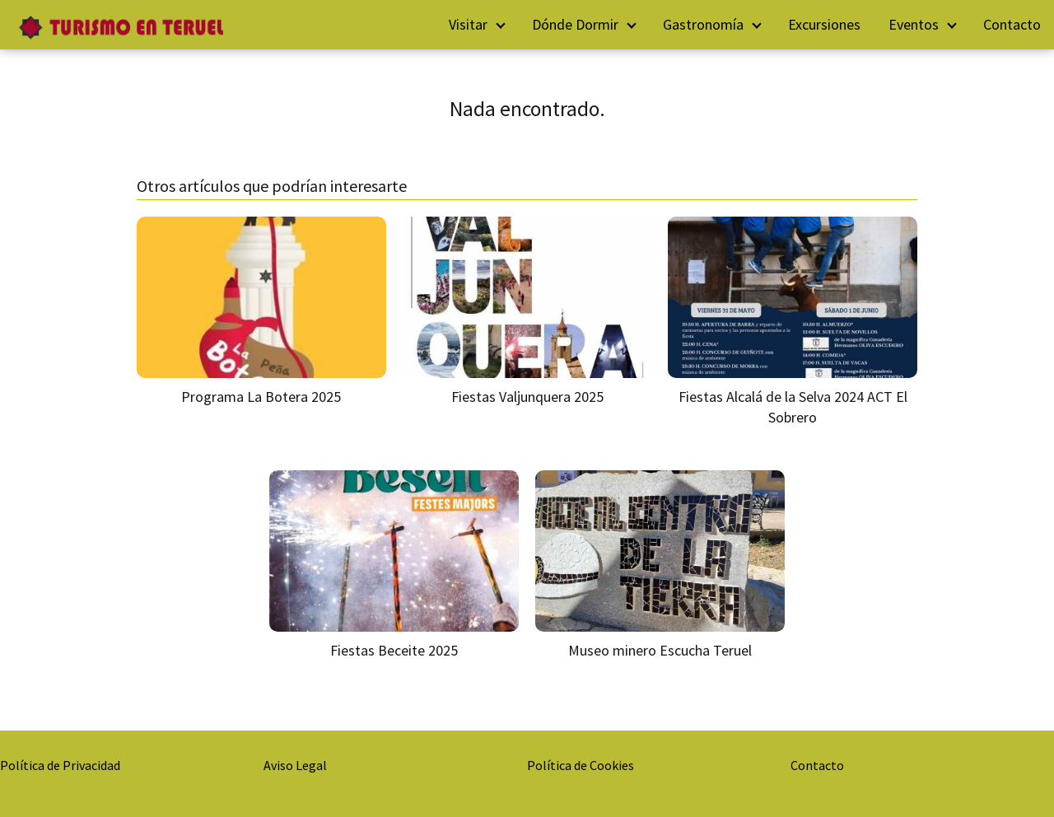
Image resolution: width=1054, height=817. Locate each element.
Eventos (913, 24)
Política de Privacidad (60, 765)
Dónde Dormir (575, 24)
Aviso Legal (295, 765)
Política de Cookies (580, 765)
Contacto (1012, 24)
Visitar (468, 24)
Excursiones (824, 24)
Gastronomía (703, 24)
